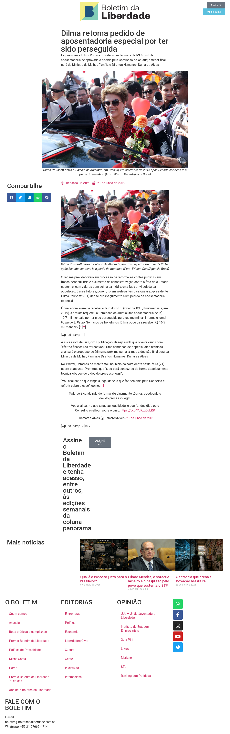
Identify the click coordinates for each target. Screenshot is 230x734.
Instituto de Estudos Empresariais (135, 628)
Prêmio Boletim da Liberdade (29, 641)
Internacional (73, 677)
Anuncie (14, 623)
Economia (71, 632)
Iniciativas (72, 668)
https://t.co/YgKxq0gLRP (138, 410)
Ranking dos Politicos (136, 676)
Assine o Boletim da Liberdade (30, 690)
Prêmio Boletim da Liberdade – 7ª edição (30, 679)
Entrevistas (72, 614)
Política (70, 623)
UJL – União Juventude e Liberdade (138, 615)
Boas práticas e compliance (28, 632)
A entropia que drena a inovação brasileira (193, 579)
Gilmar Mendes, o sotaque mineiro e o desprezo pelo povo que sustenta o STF (148, 581)
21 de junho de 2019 (140, 418)
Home (13, 668)
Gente (69, 659)
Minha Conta (17, 659)
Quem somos (18, 614)
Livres (125, 649)
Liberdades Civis (76, 641)
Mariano (126, 658)
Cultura (69, 650)
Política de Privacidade (25, 650)
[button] (11, 197)
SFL (123, 667)
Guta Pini (127, 639)
